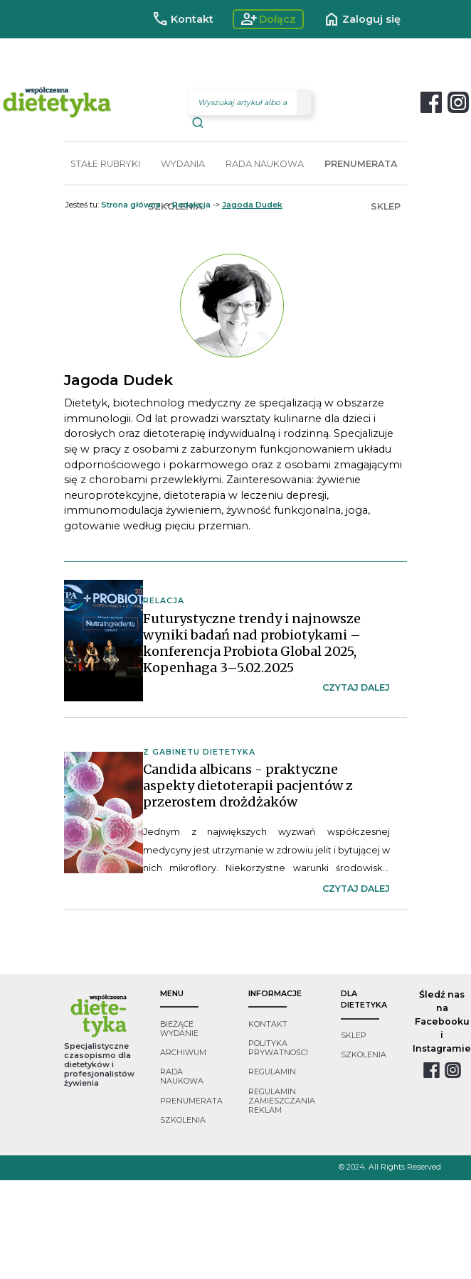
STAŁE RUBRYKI (105, 163)
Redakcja (191, 205)
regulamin (272, 1071)
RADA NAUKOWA (265, 163)
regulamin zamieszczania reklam (281, 1101)
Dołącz (268, 19)
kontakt (267, 1024)
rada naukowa (181, 1076)
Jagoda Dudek (252, 205)
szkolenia (183, 1120)
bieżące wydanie (179, 1029)
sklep (353, 1035)
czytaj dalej (356, 687)
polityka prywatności (278, 1048)
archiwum (183, 1052)
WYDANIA (183, 163)
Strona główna (131, 205)
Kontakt (182, 19)
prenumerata (191, 1101)
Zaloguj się (362, 19)
